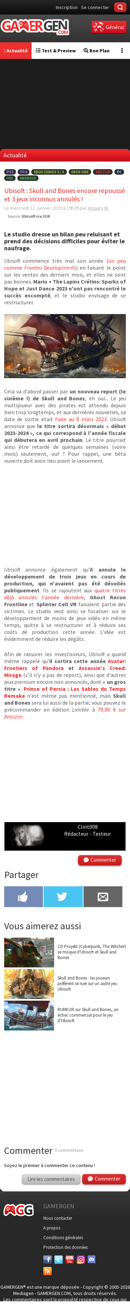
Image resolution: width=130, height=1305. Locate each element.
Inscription (67, 7)
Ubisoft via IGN (35, 216)
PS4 (23, 171)
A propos (51, 1228)
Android (28, 178)
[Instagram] (81, 1259)
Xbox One (80, 171)
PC (119, 171)
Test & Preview (56, 50)
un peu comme (65, 264)
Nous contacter (57, 1218)
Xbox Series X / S (49, 171)
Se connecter (95, 7)
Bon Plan (97, 50)
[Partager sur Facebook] (23, 897)
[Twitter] (58, 1259)
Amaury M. (98, 208)
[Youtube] (70, 1259)
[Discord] (92, 1259)
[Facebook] (47, 1259)
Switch (102, 171)
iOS (10, 178)
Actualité (16, 50)
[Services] (47, 1271)
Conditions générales (63, 1238)
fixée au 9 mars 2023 (81, 419)
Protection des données (65, 1247)
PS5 (10, 171)
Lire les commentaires (51, 1179)
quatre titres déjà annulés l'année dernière (65, 594)
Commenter (103, 859)
